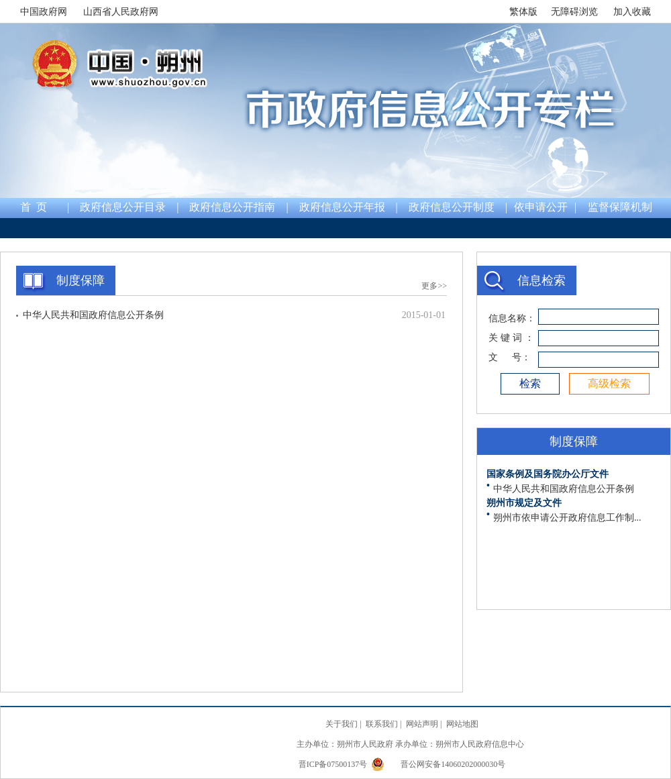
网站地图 (462, 724)
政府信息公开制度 (452, 207)
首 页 (33, 207)
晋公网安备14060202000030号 (438, 764)
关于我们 (341, 724)
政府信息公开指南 (232, 207)
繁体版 (523, 12)
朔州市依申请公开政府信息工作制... (567, 518)
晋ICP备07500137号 (334, 764)
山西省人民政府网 (120, 12)
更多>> (434, 286)
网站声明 (422, 724)
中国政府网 (43, 12)
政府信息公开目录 (123, 207)
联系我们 (382, 724)
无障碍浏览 (574, 12)
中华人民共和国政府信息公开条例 (93, 315)
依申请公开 (541, 207)
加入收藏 (632, 12)
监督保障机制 (620, 207)
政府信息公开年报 (342, 207)
